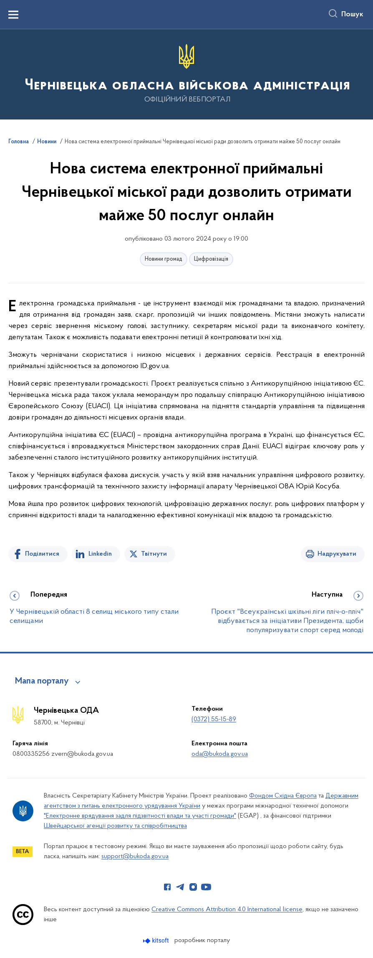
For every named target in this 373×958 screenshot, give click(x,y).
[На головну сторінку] (186, 74)
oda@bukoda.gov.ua (220, 754)
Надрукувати (337, 554)
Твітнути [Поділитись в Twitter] (154, 554)
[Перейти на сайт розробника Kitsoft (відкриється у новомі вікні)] (156, 941)
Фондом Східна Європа (283, 796)
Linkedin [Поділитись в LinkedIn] (100, 554)
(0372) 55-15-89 (214, 719)
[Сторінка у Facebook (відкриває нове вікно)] (167, 887)
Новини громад (163, 259)
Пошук (352, 14)
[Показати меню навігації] (13, 15)
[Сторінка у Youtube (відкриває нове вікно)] (206, 887)
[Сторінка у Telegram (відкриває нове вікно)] (180, 887)
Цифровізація (211, 259)
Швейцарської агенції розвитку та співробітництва (115, 826)
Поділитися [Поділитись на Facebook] (42, 554)
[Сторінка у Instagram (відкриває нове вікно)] (193, 887)
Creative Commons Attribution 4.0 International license (226, 909)
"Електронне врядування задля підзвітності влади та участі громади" (140, 816)
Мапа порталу (42, 681)
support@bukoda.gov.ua (135, 856)
